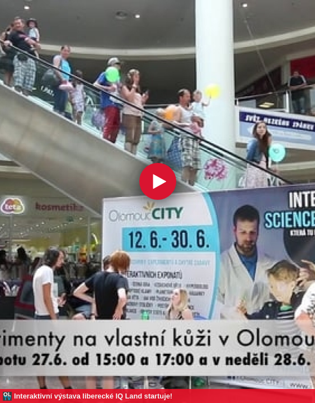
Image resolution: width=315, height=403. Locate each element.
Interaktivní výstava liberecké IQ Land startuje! (93, 396)
